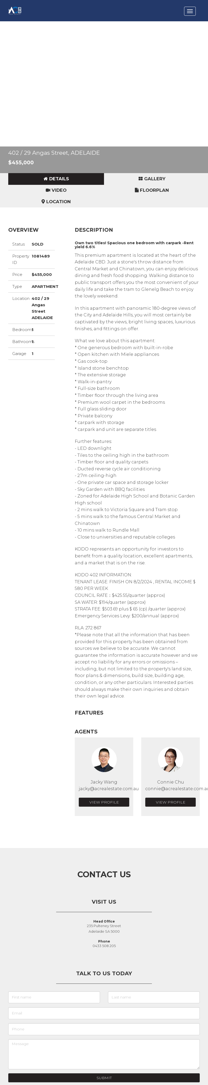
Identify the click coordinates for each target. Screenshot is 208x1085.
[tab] (56, 179)
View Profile (104, 802)
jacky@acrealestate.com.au (109, 788)
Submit (104, 1077)
